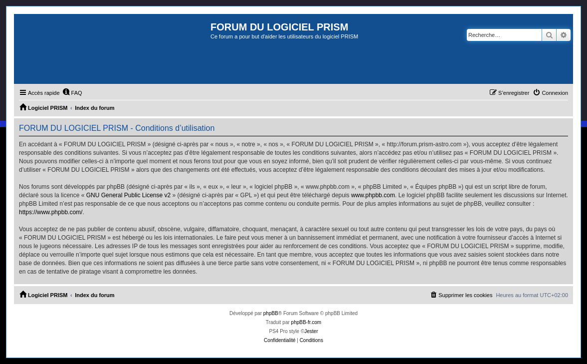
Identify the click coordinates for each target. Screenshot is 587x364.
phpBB (270, 313)
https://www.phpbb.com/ (50, 212)
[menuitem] (72, 93)
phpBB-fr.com (306, 322)
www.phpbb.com (373, 195)
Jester (311, 331)
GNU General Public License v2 (128, 195)
